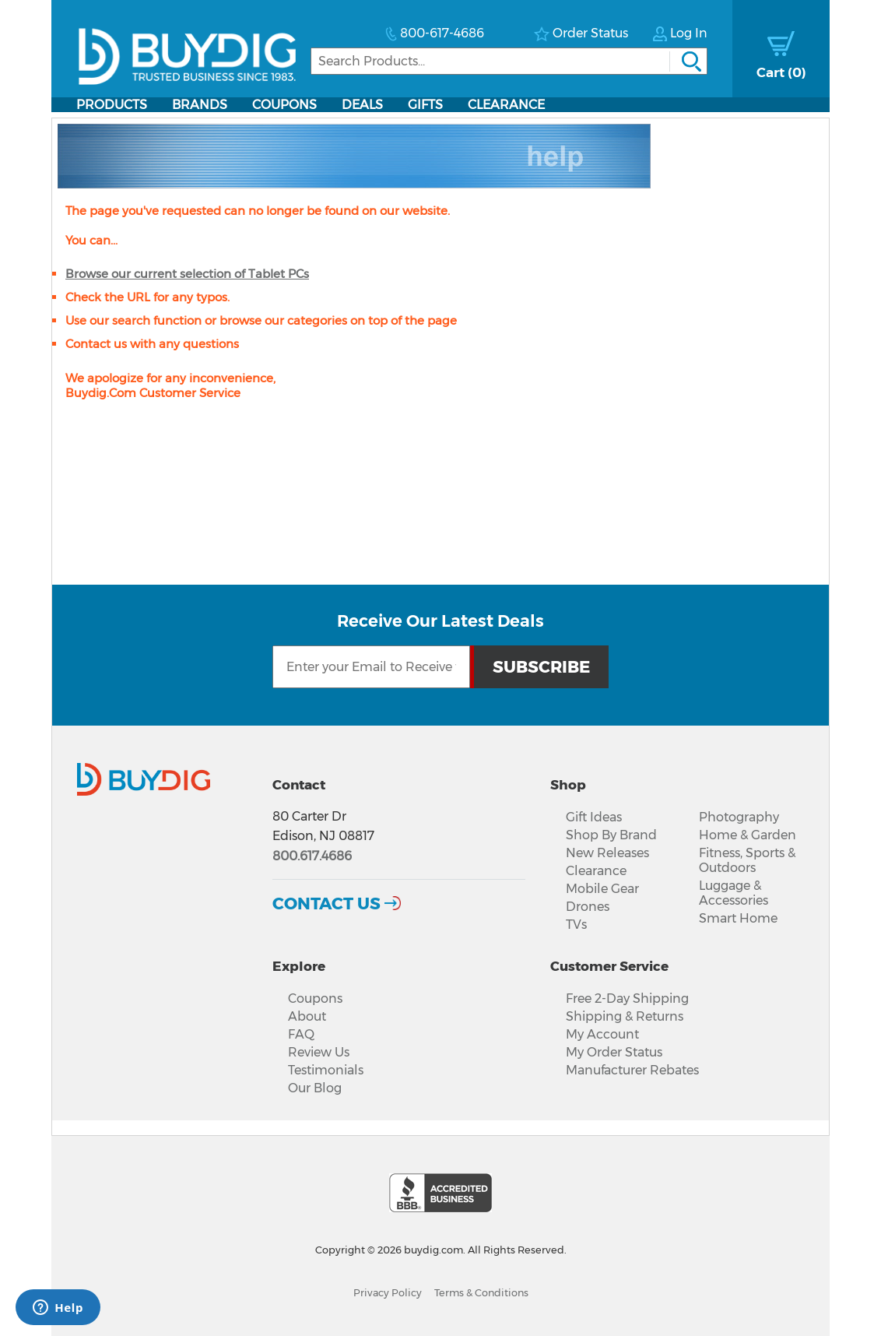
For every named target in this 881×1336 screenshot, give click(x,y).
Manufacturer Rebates (632, 1070)
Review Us (318, 1052)
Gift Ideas (594, 817)
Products (111, 104)
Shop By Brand (611, 835)
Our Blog (315, 1088)
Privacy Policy (387, 1293)
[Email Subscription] (371, 666)
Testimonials (325, 1070)
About (307, 1016)
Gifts (425, 104)
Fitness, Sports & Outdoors (747, 860)
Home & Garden (747, 835)
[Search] (509, 61)
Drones (587, 906)
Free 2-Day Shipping (627, 998)
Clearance (506, 104)
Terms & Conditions (481, 1293)
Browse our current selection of (187, 273)
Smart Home (738, 918)
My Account (602, 1034)
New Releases (607, 853)
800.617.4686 (312, 856)
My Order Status (614, 1052)
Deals (362, 104)
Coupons (284, 104)
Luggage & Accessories (733, 893)
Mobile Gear (602, 888)
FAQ (301, 1034)
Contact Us (326, 903)
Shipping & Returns (624, 1016)
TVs (576, 924)
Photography (739, 817)
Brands (199, 104)
